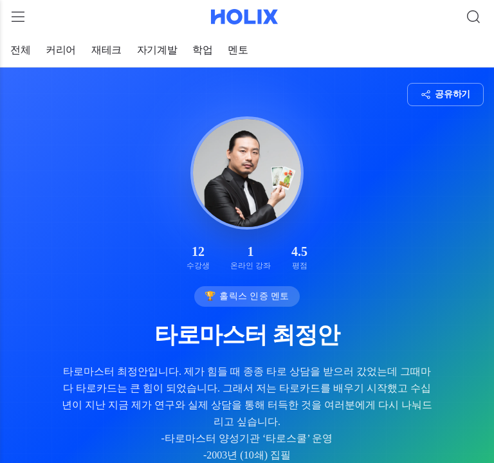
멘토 (238, 49)
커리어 (61, 49)
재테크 (106, 49)
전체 (20, 49)
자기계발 (157, 49)
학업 (202, 49)
